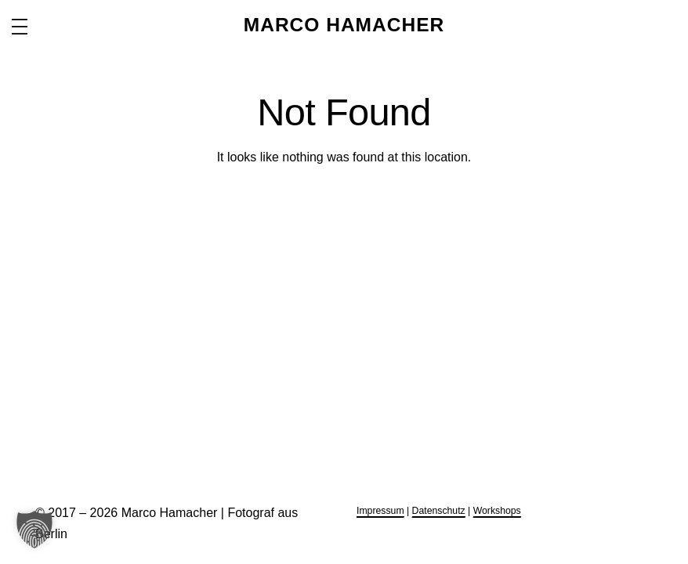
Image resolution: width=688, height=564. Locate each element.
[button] (34, 529)
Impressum (380, 510)
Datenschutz (438, 510)
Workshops (497, 510)
